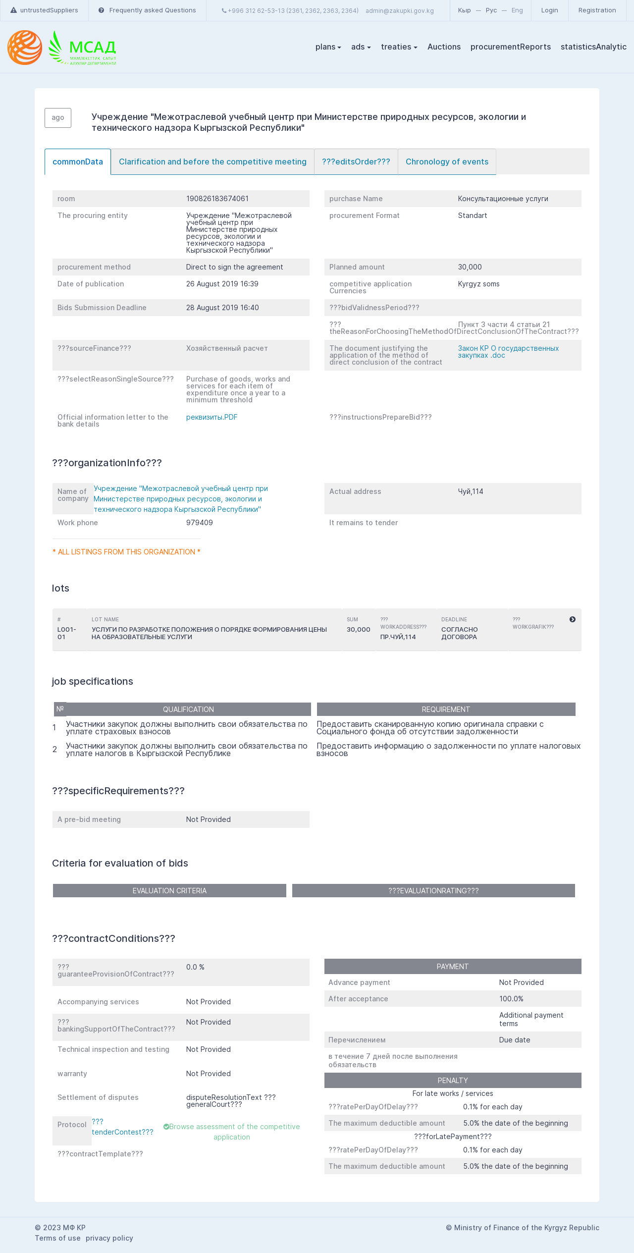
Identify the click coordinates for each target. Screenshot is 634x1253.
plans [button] (325, 47)
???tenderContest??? (123, 1126)
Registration (597, 10)
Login (549, 10)
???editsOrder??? (356, 161)
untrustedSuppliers (44, 10)
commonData (78, 161)
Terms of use (58, 1238)
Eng (517, 10)
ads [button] (358, 47)
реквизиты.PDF (212, 417)
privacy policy (109, 1238)
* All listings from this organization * (127, 551)
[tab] (78, 162)
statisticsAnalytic (594, 47)
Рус (491, 10)
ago (58, 117)
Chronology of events (447, 161)
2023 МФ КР (64, 1227)
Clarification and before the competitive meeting (213, 161)
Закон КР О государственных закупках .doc (508, 351)
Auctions (444, 47)
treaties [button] (396, 47)
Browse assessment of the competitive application (231, 1131)
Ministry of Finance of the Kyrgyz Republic (526, 1227)
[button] (573, 620)
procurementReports (511, 47)
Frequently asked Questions (147, 10)
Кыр (464, 10)
